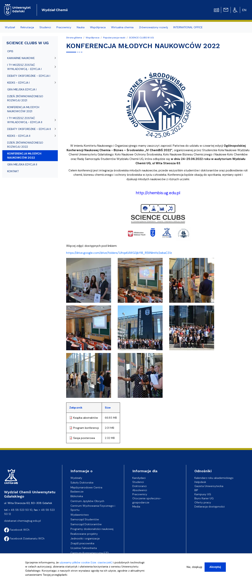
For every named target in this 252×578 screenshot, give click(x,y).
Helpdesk (200, 482)
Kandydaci (139, 478)
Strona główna (74, 37)
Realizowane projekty (84, 534)
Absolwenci (139, 490)
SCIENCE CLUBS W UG (141, 37)
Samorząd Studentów (84, 519)
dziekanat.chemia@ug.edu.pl (22, 520)
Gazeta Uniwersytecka (208, 486)
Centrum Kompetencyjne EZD (89, 553)
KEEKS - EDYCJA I (18, 82)
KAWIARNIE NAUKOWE (21, 58)
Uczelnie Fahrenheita (83, 548)
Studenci (45, 27)
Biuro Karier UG (204, 498)
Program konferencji (86, 428)
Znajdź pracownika (82, 543)
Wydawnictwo (79, 514)
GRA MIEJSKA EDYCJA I (22, 89)
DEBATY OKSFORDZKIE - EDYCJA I (28, 76)
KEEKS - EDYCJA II (18, 136)
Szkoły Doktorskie (81, 482)
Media (136, 506)
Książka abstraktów (85, 417)
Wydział (10, 27)
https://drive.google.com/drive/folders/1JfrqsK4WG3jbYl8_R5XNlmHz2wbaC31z (119, 253)
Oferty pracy (202, 502)
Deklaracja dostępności (209, 506)
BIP (196, 490)
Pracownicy (63, 27)
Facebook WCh (16, 529)
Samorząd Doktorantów (86, 524)
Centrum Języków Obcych (87, 501)
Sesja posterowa (84, 438)
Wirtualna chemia (122, 27)
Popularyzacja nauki (114, 37)
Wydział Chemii (55, 10)
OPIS (10, 51)
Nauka (81, 27)
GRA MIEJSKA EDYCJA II (22, 164)
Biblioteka (76, 496)
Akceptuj (215, 566)
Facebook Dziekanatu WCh (24, 538)
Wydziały (76, 478)
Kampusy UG (202, 494)
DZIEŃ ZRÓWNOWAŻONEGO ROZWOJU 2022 (25, 144)
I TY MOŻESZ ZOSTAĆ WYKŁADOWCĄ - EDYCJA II (24, 120)
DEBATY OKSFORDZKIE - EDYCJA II (29, 129)
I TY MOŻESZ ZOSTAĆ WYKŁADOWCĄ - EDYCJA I (24, 67)
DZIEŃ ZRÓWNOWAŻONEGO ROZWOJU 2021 (25, 98)
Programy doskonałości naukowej (91, 529)
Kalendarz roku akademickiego (213, 478)
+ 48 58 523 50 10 (20, 510)
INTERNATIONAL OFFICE (188, 27)
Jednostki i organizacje (85, 538)
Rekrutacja (27, 27)
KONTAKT (13, 171)
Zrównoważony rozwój (153, 27)
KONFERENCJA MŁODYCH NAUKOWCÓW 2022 (24, 155)
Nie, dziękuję (194, 567)
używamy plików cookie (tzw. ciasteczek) (86, 562)
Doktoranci (139, 486)
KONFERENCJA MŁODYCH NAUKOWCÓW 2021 (23, 109)
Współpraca (98, 27)
